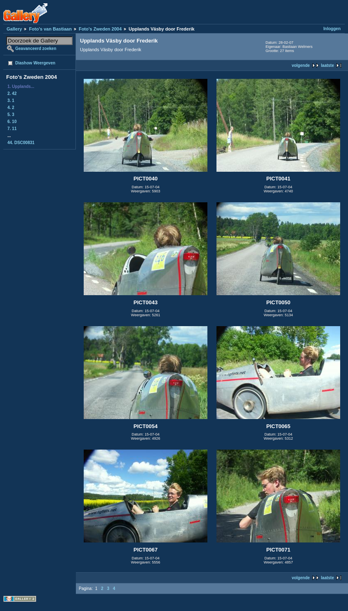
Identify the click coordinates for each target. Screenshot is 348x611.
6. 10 (11, 121)
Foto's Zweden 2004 (100, 28)
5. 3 (10, 114)
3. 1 (10, 100)
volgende (301, 65)
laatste (327, 65)
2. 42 (11, 93)
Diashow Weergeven (35, 63)
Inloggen (332, 28)
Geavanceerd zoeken (35, 48)
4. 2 (10, 107)
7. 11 (11, 128)
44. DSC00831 (21, 142)
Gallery (14, 28)
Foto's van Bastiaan (50, 28)
